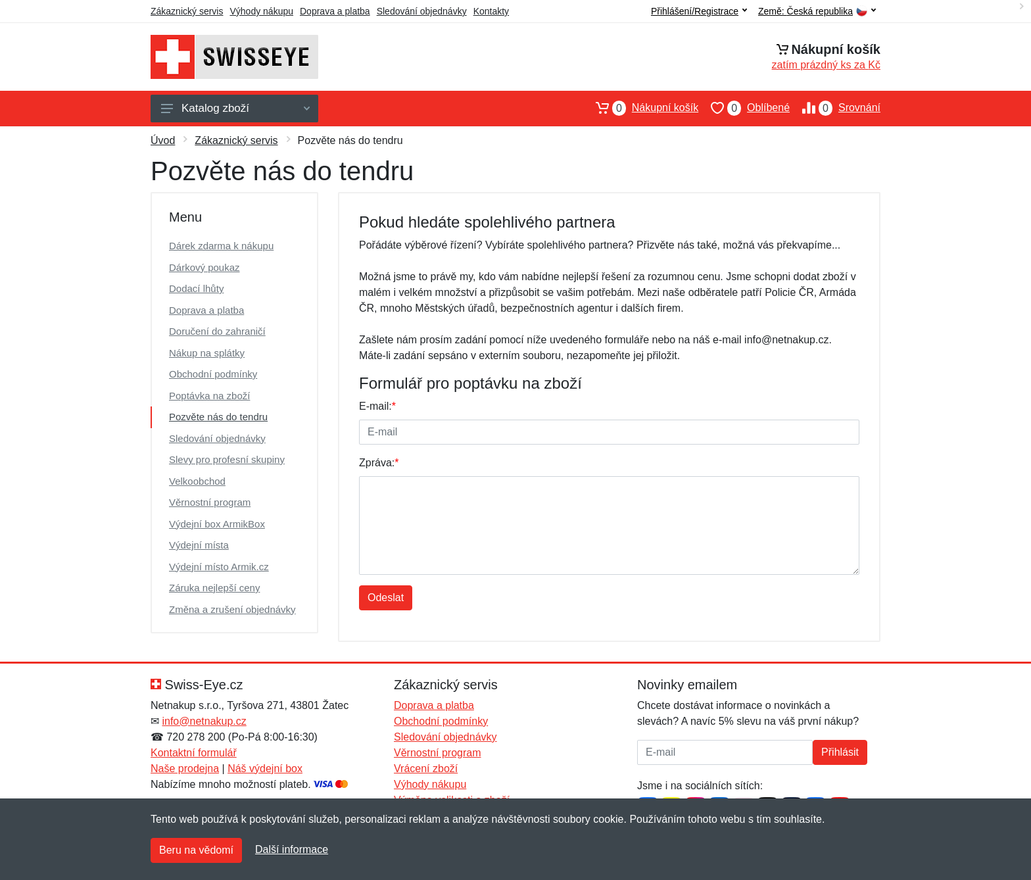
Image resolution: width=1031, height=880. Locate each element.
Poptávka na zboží (209, 395)
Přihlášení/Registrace (699, 11)
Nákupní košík (640, 108)
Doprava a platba (335, 11)
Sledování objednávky (422, 11)
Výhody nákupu (261, 11)
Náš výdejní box (265, 768)
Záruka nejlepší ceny (214, 587)
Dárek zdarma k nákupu (221, 245)
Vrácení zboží (426, 768)
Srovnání (835, 108)
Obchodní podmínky (213, 373)
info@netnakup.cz (204, 721)
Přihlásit (840, 752)
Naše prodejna (185, 768)
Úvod (163, 140)
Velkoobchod (197, 481)
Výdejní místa (199, 544)
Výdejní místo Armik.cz (219, 566)
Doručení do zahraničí (217, 331)
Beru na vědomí (196, 850)
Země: (817, 11)
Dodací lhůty (196, 288)
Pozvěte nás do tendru (218, 416)
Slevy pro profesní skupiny (227, 459)
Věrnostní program (210, 502)
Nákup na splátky (207, 352)
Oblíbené (744, 108)
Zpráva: (378, 462)
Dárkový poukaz (204, 267)
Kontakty (491, 11)
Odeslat (386, 597)
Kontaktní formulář (194, 752)
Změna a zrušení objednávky (232, 609)
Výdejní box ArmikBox (217, 523)
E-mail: (377, 406)
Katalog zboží (235, 108)
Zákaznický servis (187, 11)
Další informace (291, 849)
